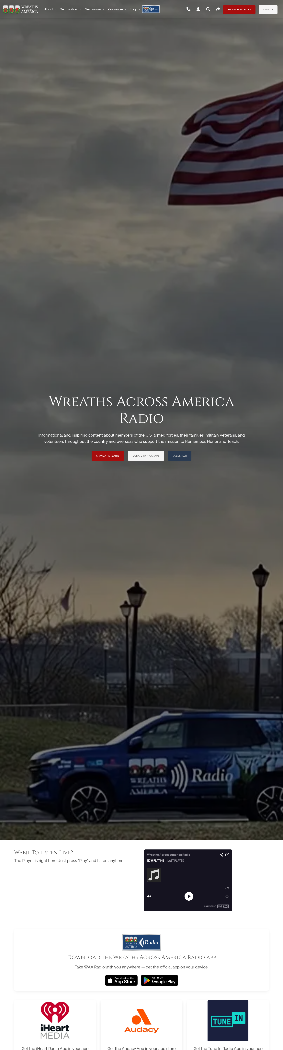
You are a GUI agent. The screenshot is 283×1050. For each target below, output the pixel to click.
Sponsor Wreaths (239, 9)
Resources (116, 9)
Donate (268, 9)
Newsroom (93, 9)
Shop (134, 9)
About (49, 9)
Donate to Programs (146, 455)
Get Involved (69, 9)
